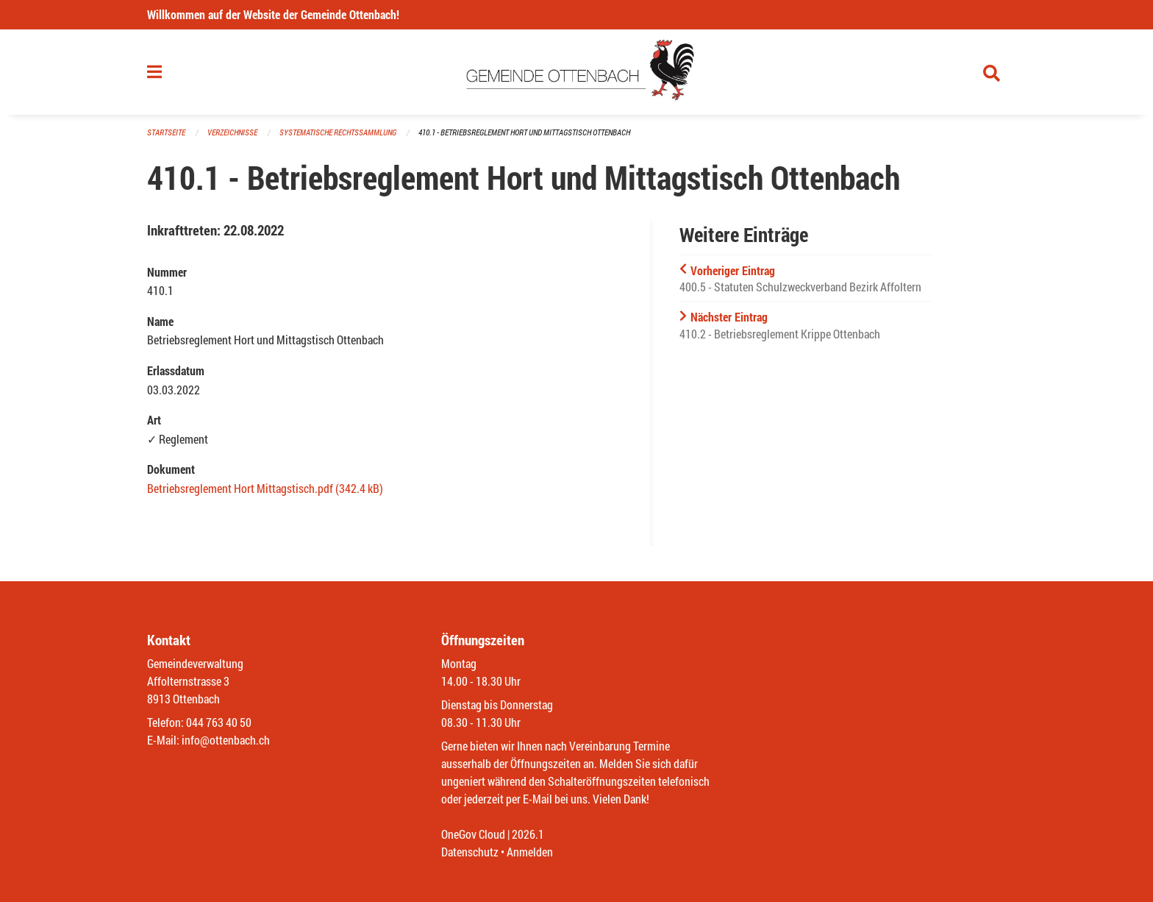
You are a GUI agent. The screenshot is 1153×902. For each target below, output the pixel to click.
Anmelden (530, 851)
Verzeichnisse (232, 132)
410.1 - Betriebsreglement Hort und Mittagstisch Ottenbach (524, 132)
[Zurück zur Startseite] (577, 72)
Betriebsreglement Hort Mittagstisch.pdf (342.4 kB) (265, 488)
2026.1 (528, 834)
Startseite (166, 132)
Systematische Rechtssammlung (337, 132)
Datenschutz (470, 851)
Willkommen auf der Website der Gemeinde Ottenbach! (273, 14)
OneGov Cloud (473, 834)
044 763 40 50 (218, 722)
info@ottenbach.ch (226, 739)
